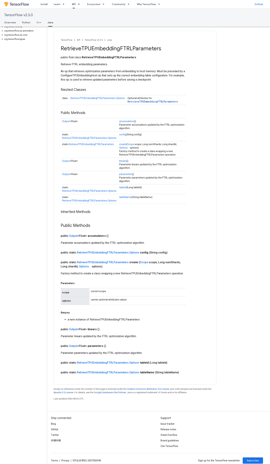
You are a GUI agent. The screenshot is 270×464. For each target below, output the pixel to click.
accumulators (126, 121)
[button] (22, 27)
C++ (39, 22)
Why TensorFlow (146, 4)
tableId (123, 187)
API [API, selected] (74, 4)
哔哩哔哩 (56, 440)
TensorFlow (66, 40)
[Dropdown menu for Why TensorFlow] (160, 4)
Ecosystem (93, 4)
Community (118, 4)
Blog (53, 423)
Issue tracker (168, 423)
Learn (57, 4)
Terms (54, 460)
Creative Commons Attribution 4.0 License (148, 389)
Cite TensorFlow (169, 446)
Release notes (168, 429)
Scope (130, 144)
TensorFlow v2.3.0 (18, 15)
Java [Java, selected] (50, 22)
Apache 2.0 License (63, 392)
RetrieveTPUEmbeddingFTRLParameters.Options (97, 98)
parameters (125, 174)
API (78, 40)
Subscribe (253, 460)
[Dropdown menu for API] (80, 4)
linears (122, 161)
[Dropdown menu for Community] (129, 4)
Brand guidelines (170, 440)
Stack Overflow (169, 435)
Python (26, 22)
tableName (125, 197)
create (122, 144)
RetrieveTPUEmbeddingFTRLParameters (153, 101)
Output (66, 121)
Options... (124, 147)
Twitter (55, 435)
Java (109, 40)
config (122, 134)
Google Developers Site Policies (110, 392)
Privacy (65, 460)
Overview (10, 22)
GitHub (259, 4)
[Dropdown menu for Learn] (64, 4)
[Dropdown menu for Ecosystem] (104, 4)
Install (44, 4)
